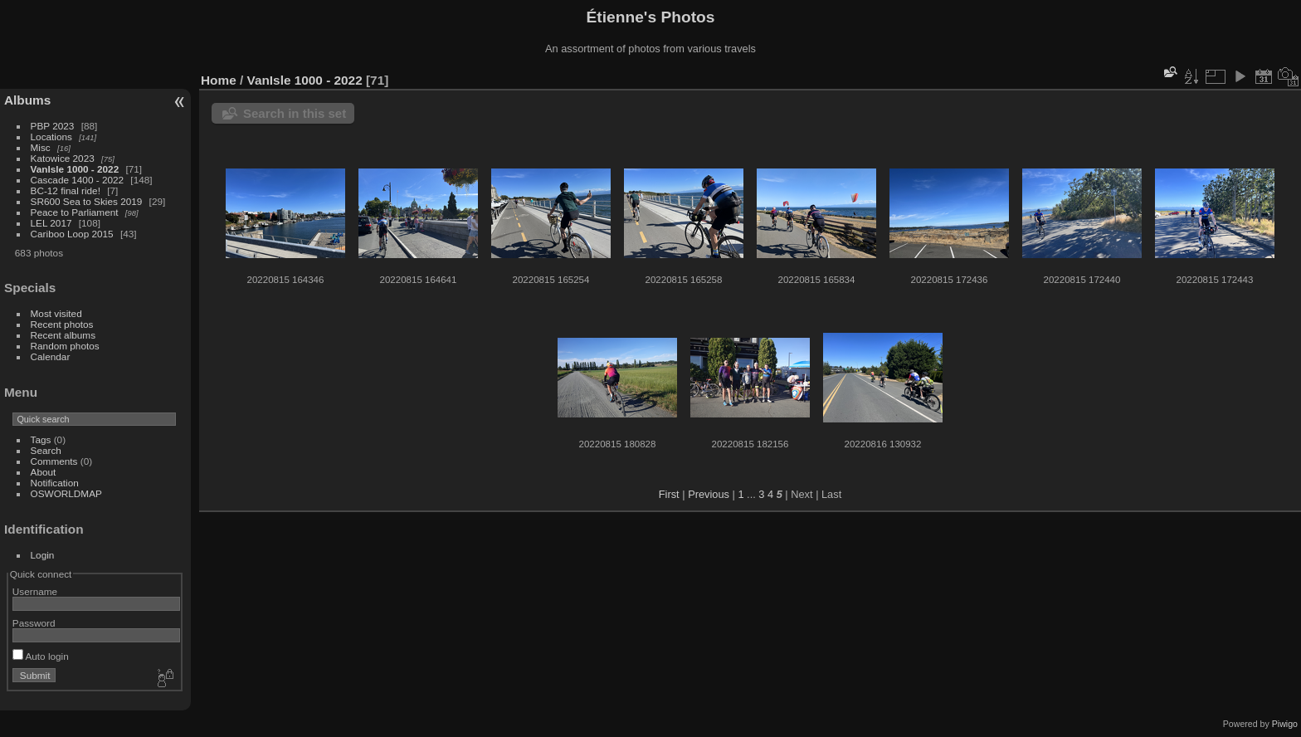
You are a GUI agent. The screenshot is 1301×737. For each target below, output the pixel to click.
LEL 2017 (51, 222)
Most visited (56, 313)
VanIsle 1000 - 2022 (75, 169)
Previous (708, 494)
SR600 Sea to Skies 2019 (87, 201)
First (669, 494)
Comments (54, 461)
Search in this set (294, 113)
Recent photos (62, 324)
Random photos (65, 345)
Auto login (40, 656)
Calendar (51, 356)
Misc (41, 147)
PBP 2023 (53, 125)
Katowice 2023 (63, 158)
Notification (55, 482)
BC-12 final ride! (65, 190)
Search (46, 450)
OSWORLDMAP (66, 493)
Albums (27, 100)
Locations (51, 136)
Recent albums (63, 334)
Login (43, 554)
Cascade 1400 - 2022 (77, 179)
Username (34, 591)
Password (34, 622)
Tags (41, 439)
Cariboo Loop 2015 (72, 233)
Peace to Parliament (75, 212)
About (43, 471)
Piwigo (1285, 724)
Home (218, 80)
